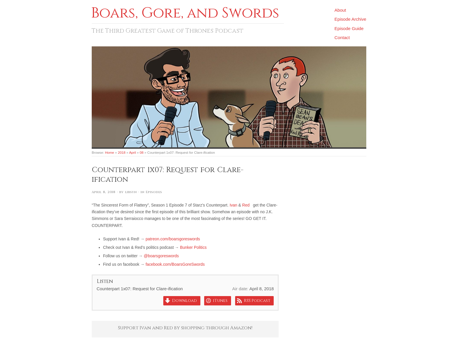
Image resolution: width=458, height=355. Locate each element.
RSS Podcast (257, 300)
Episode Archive (350, 19)
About (340, 10)
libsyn (131, 192)
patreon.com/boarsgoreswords (172, 239)
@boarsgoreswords (161, 255)
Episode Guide (349, 28)
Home (109, 152)
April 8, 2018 (103, 192)
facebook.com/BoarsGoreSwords (174, 264)
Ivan (233, 205)
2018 (122, 152)
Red (245, 205)
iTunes (220, 300)
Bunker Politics (193, 247)
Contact (342, 37)
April (132, 152)
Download (184, 300)
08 (141, 152)
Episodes (154, 192)
